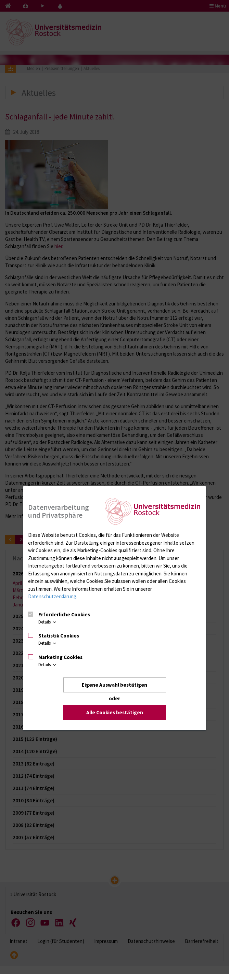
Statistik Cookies (58, 635)
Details (47, 622)
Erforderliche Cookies (64, 614)
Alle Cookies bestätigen (114, 712)
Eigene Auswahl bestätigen (114, 685)
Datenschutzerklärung (52, 596)
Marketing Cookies (60, 657)
